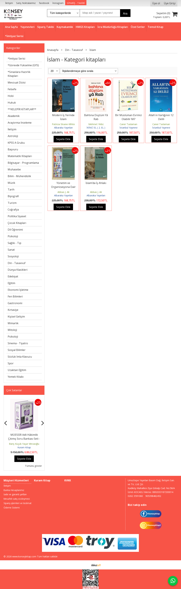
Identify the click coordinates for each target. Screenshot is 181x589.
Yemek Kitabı (16, 376)
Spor (11, 363)
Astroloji (13, 136)
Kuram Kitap (24, 447)
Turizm (12, 203)
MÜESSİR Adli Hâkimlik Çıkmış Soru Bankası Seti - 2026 (24, 438)
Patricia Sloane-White (63, 124)
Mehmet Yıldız (96, 124)
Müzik (11, 183)
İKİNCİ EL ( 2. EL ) (96, 127)
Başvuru (13, 149)
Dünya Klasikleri (17, 270)
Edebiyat (13, 276)
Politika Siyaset (17, 216)
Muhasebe (14, 169)
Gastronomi (15, 303)
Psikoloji (13, 236)
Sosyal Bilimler (16, 350)
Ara (125, 13)
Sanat (11, 249)
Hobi (11, 96)
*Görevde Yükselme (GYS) (23, 65)
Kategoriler (13, 48)
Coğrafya (13, 209)
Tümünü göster (33, 465)
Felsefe (12, 89)
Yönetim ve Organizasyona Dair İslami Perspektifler (63, 187)
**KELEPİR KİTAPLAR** (22, 109)
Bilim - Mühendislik (19, 176)
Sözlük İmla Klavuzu (20, 356)
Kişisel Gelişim (16, 316)
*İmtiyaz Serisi (16, 58)
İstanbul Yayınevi (128, 127)
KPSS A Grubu (16, 142)
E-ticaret (85, 565)
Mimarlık (13, 323)
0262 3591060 (135, 496)
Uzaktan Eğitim (17, 370)
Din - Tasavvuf (16, 263)
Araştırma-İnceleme (20, 122)
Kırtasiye (13, 310)
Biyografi (13, 196)
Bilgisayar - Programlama (23, 163)
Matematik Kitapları (20, 156)
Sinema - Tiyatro (18, 343)
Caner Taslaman (128, 124)
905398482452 (153, 496)
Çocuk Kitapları (17, 223)
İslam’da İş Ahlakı (96, 183)
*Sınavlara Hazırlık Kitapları (19, 74)
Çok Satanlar (14, 390)
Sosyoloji (13, 256)
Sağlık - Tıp (14, 243)
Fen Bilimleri (15, 296)
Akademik (14, 116)
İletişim (12, 129)
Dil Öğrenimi (15, 229)
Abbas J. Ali (63, 192)
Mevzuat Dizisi (16, 82)
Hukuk (12, 102)
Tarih (11, 189)
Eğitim (11, 283)
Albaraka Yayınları (63, 127)
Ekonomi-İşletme (18, 290)
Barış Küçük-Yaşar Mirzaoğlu (24, 443)
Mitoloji (12, 330)
